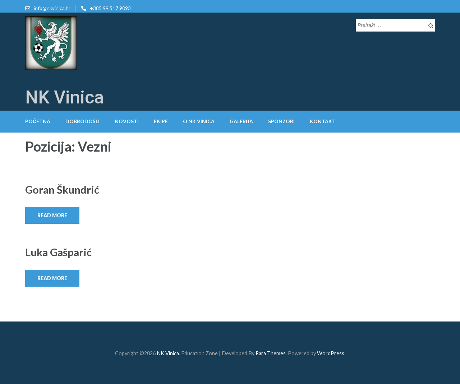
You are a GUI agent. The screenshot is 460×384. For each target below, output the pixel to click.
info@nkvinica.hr (52, 8)
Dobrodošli (82, 121)
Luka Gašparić (58, 252)
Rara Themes (271, 353)
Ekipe (161, 121)
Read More (52, 215)
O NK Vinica (199, 121)
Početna (37, 121)
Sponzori (281, 121)
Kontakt (323, 121)
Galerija (241, 121)
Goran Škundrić (62, 189)
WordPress (330, 353)
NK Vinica (64, 97)
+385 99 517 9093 (110, 8)
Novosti (127, 121)
